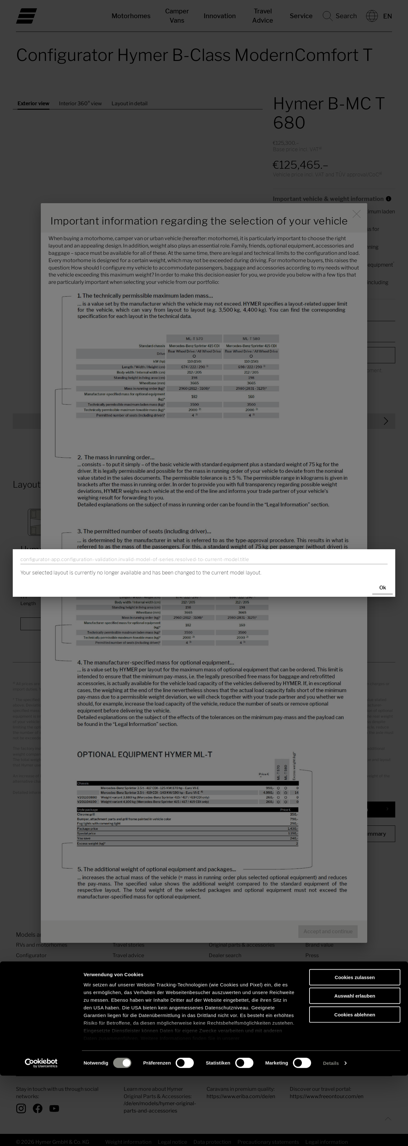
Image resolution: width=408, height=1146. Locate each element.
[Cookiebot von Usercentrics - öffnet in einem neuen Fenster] (41, 1133)
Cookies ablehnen (354, 1085)
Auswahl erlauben (354, 1066)
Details (331, 1133)
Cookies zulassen (355, 1047)
